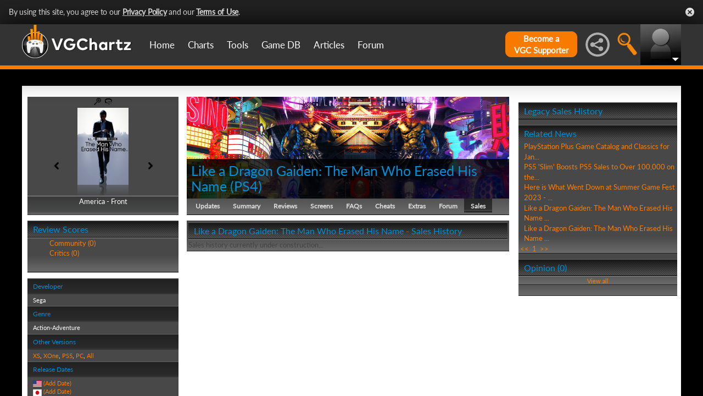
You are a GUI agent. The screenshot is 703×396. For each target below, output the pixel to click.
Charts (201, 45)
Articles (329, 45)
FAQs (354, 206)
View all (598, 280)
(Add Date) (57, 383)
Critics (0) (64, 253)
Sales (478, 206)
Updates (208, 206)
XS (36, 355)
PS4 (246, 186)
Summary (246, 206)
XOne (51, 355)
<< (524, 248)
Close (689, 12)
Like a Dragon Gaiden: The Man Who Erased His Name (334, 178)
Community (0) (72, 243)
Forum (371, 45)
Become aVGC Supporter (541, 44)
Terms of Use (217, 11)
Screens (321, 206)
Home (162, 45)
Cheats (385, 206)
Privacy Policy (144, 11)
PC (79, 355)
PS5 (67, 355)
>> (544, 248)
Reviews (285, 206)
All (90, 355)
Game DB (280, 45)
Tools (237, 45)
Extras (417, 206)
